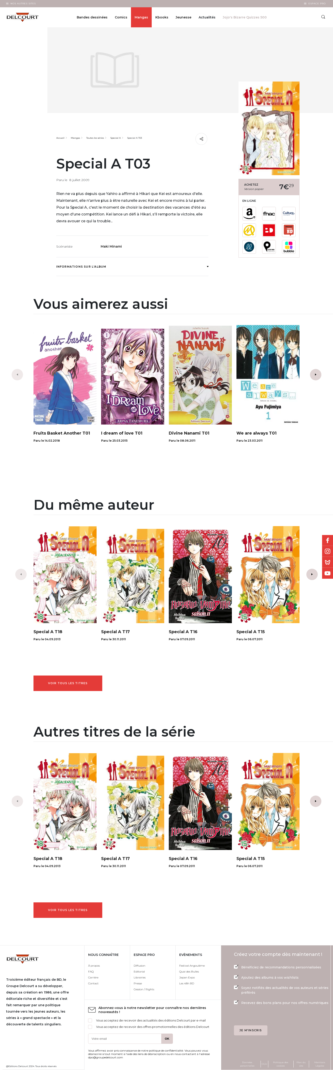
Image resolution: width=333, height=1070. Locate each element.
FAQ (91, 971)
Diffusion (139, 965)
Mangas (141, 17)
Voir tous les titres (68, 683)
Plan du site (301, 1064)
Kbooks (161, 17)
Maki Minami (111, 246)
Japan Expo (187, 977)
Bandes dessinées (92, 17)
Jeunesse (183, 17)
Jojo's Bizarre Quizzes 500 (245, 17)
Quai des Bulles (189, 971)
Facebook (327, 540)
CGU (264, 1063)
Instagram (327, 551)
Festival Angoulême (192, 965)
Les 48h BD (186, 983)
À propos (94, 965)
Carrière (93, 977)
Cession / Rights (144, 989)
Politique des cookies (280, 1064)
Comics (121, 17)
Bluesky (327, 562)
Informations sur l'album (132, 266)
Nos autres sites (23, 3)
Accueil (60, 137)
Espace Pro (317, 3)
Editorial (139, 971)
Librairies (140, 977)
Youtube (327, 573)
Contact (93, 983)
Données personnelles (247, 1064)
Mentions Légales (319, 1064)
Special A (115, 137)
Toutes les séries (95, 137)
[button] (315, 374)
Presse (138, 983)
